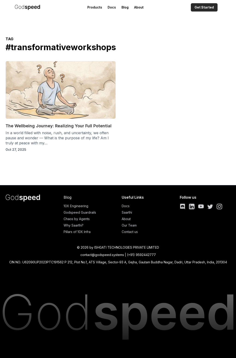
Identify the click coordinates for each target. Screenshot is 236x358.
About (139, 7)
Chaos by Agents (77, 219)
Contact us (130, 232)
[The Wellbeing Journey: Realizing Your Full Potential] (61, 90)
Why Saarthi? (73, 225)
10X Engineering (76, 206)
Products (94, 7)
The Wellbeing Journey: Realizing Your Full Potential (59, 125)
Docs (112, 7)
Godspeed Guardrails (80, 212)
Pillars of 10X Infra (77, 232)
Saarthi (127, 212)
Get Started (204, 7)
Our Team (129, 225)
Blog (125, 7)
